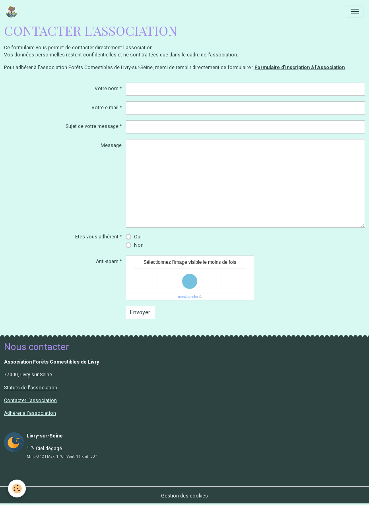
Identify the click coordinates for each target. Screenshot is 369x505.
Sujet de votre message (92, 126)
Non (139, 245)
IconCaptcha (188, 297)
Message (111, 145)
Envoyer (140, 312)
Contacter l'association (30, 400)
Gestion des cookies (184, 496)
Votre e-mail (104, 107)
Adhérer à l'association (30, 413)
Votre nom (106, 88)
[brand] (13, 11)
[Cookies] (17, 488)
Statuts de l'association (30, 388)
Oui (138, 237)
